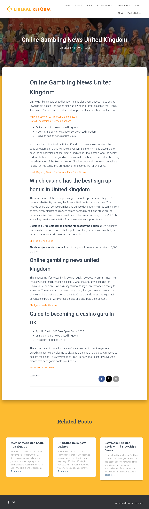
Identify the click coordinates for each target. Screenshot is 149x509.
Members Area (134, 13)
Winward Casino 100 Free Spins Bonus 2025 (54, 116)
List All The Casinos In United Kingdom (51, 120)
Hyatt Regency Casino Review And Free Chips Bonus (59, 171)
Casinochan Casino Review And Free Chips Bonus (120, 446)
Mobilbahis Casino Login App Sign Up (27, 444)
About (79, 5)
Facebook (8, 502)
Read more (16, 471)
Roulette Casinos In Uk (42, 367)
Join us (120, 13)
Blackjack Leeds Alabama (44, 304)
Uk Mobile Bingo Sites (42, 240)
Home (67, 5)
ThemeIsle (138, 502)
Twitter (13, 502)
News (89, 5)
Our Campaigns (104, 5)
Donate (137, 5)
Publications (123, 5)
